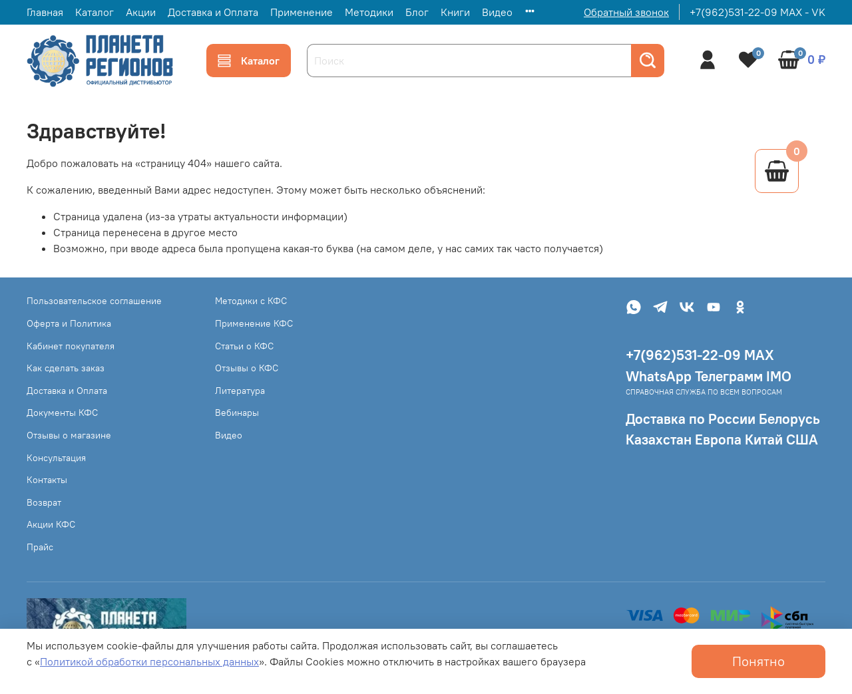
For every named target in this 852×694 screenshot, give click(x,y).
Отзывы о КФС (246, 368)
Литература (240, 391)
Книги (455, 12)
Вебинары (237, 413)
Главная (45, 12)
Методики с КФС (251, 301)
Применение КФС (254, 323)
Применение (301, 12)
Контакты (47, 480)
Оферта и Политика (69, 323)
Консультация (56, 458)
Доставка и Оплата (213, 12)
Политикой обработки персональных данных (149, 661)
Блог (417, 12)
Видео (497, 12)
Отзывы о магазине (69, 435)
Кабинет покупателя (70, 346)
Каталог (94, 12)
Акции (141, 12)
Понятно (758, 661)
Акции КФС (51, 524)
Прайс (40, 547)
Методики (369, 12)
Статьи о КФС (244, 346)
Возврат (44, 502)
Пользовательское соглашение (94, 301)
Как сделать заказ (66, 368)
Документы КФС (62, 413)
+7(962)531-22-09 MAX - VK (757, 12)
